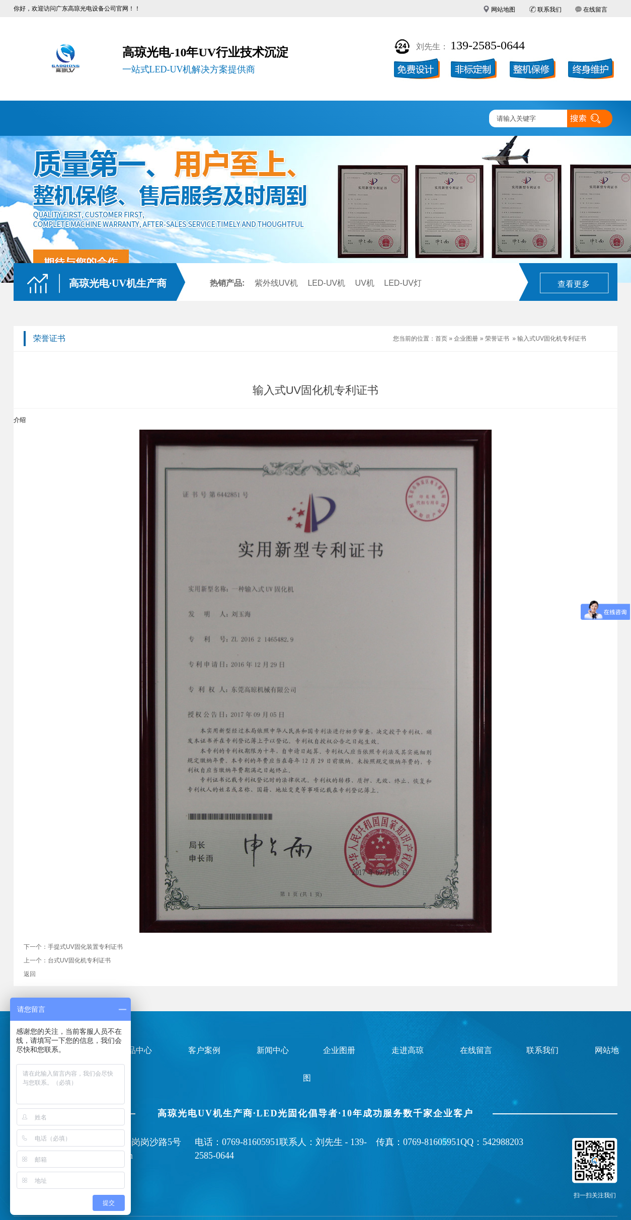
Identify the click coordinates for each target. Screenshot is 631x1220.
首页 (441, 338)
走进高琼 (396, 119)
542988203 (503, 1142)
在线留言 (595, 9)
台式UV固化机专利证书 (79, 960)
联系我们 (549, 9)
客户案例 (220, 119)
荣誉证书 (497, 338)
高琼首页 (43, 119)
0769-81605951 (250, 1142)
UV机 (364, 283)
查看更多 (574, 284)
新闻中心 (338, 119)
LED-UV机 (326, 283)
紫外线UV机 (276, 283)
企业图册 (279, 119)
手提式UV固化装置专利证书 (85, 946)
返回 (30, 974)
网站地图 (503, 9)
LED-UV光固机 (102, 119)
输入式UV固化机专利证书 (551, 338)
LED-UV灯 (403, 283)
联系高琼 (455, 119)
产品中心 (161, 119)
